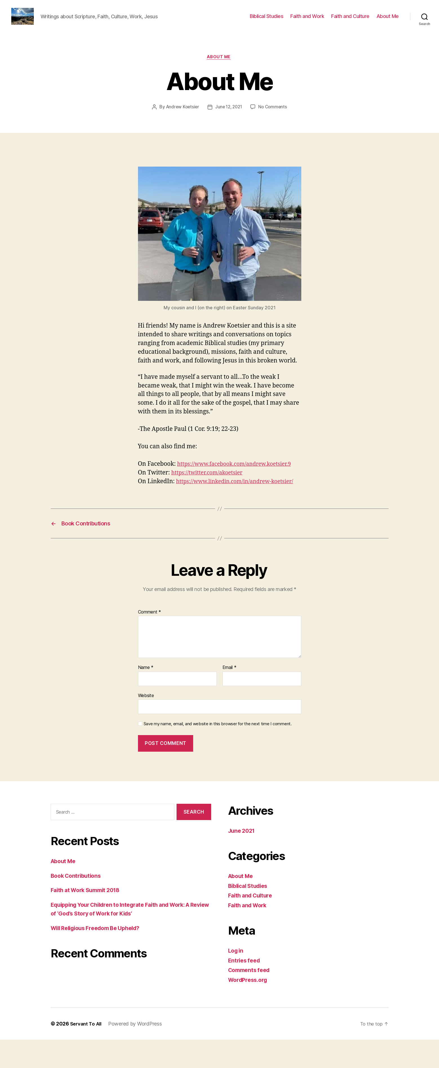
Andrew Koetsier (181, 116)
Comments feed (251, 998)
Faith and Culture (350, 20)
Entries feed (245, 988)
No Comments (274, 116)
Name (145, 695)
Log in (236, 978)
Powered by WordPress (138, 1052)
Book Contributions (78, 903)
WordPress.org (249, 1007)
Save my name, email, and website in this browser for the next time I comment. (218, 752)
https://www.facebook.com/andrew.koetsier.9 (230, 482)
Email (229, 695)
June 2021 (243, 858)
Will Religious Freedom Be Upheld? (100, 956)
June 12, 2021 (229, 116)
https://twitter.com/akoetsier (210, 491)
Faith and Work (307, 20)
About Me (387, 20)
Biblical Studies (266, 20)
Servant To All (87, 1052)
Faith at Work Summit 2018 (89, 918)
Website (146, 723)
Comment (149, 640)
